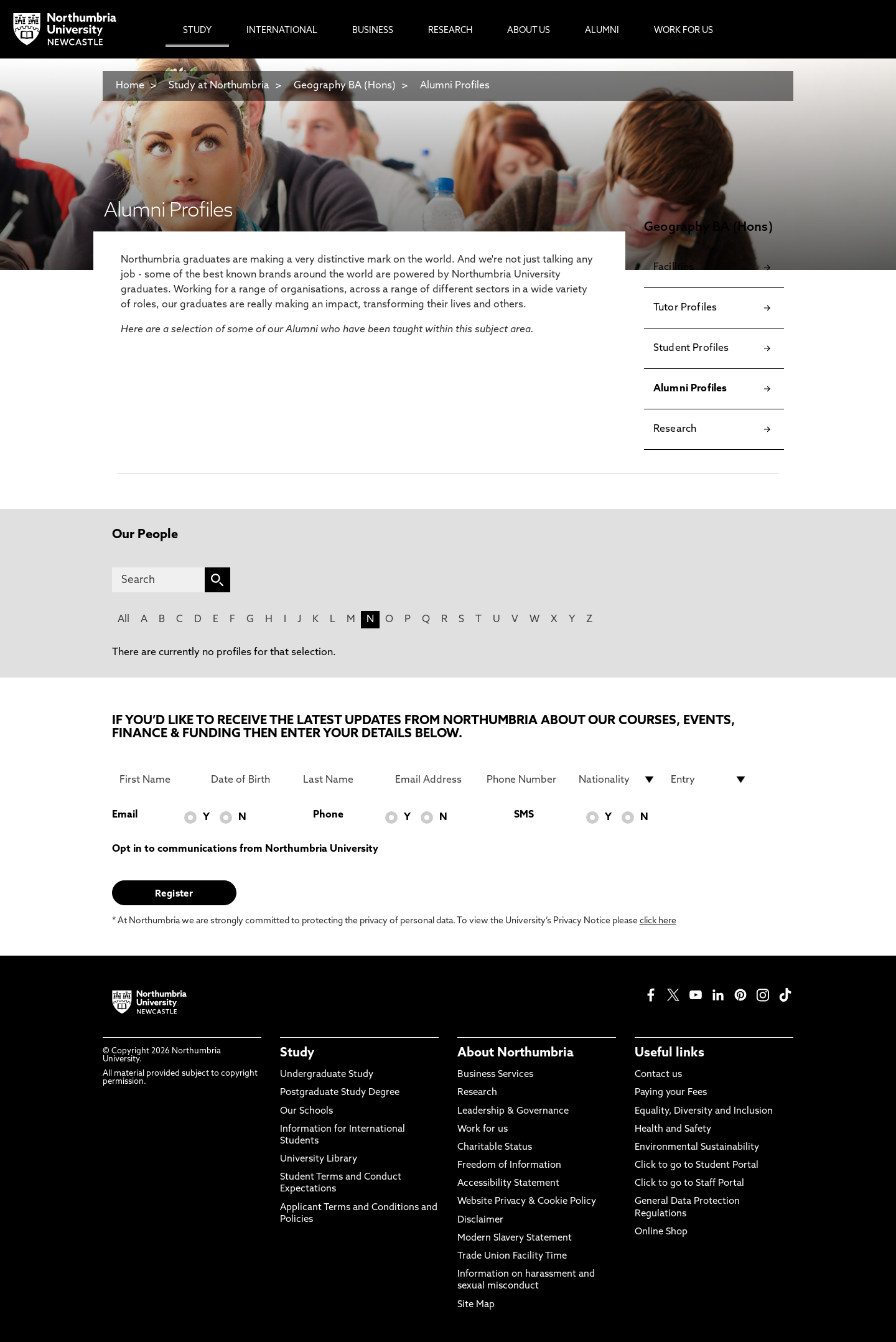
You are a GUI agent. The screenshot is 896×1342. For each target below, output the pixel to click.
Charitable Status (494, 1147)
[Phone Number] (525, 779)
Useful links (669, 1053)
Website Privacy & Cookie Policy (526, 1201)
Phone (328, 815)
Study (297, 1053)
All (123, 620)
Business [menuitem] (372, 30)
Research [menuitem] (450, 30)
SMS (524, 815)
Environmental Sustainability (697, 1147)
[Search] (158, 579)
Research (477, 1092)
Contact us (658, 1074)
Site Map (476, 1305)
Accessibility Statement (508, 1183)
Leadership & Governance (513, 1111)
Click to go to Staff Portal (689, 1183)
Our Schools (306, 1111)
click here (658, 921)
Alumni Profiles (455, 86)
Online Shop (661, 1232)
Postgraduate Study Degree (339, 1092)
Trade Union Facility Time (512, 1256)
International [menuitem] (281, 30)
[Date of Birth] (249, 779)
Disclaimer (480, 1220)
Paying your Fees (671, 1092)
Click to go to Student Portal (696, 1165)
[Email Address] (433, 779)
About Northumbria (515, 1053)
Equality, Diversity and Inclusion (704, 1111)
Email (125, 815)
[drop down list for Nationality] (617, 779)
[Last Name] (341, 779)
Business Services (495, 1074)
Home (130, 86)
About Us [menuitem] (528, 30)
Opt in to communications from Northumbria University (245, 849)
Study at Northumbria (219, 86)
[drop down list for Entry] (709, 779)
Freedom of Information (509, 1165)
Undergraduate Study (326, 1074)
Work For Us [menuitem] (683, 30)
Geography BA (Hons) (345, 86)
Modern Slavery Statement (514, 1238)
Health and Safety (673, 1129)
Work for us (482, 1129)
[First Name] (158, 779)
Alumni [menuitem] (602, 30)
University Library (318, 1159)
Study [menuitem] (197, 30)
